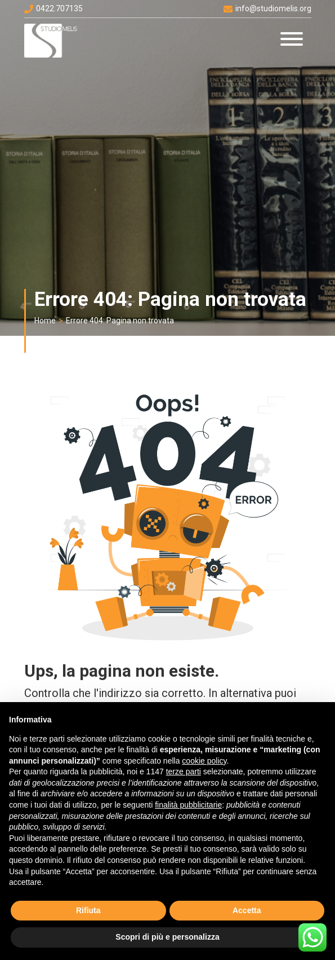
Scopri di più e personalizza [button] (167, 936)
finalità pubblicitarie (188, 804)
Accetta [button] (247, 910)
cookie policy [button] (204, 760)
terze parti (183, 771)
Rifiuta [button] (88, 910)
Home (45, 320)
